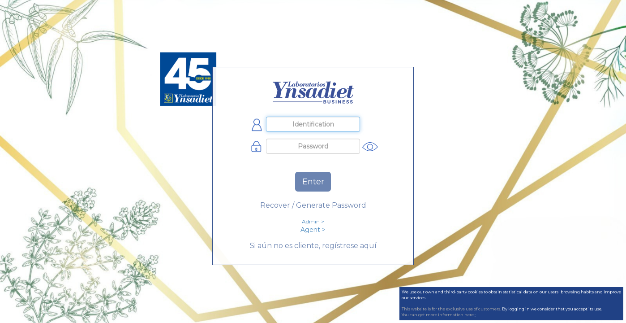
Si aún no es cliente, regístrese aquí (313, 245)
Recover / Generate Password (313, 205)
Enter (313, 182)
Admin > (313, 221)
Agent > (313, 230)
